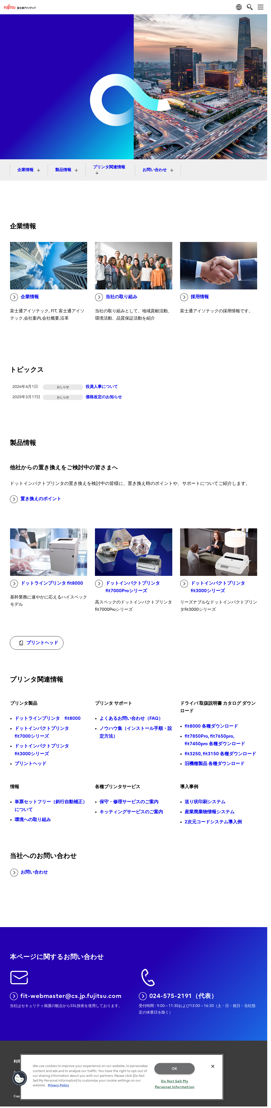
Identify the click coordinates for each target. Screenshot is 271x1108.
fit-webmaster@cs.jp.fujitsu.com (66, 996)
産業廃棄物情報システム (209, 812)
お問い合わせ (155, 170)
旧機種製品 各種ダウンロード (215, 763)
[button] (19, 1078)
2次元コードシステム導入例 (213, 822)
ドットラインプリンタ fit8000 (46, 584)
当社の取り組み (116, 297)
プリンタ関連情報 (109, 167)
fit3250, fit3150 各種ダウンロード (220, 754)
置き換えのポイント (35, 499)
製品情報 (63, 170)
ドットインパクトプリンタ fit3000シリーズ (212, 587)
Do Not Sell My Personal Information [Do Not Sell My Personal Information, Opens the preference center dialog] (174, 1084)
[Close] (212, 1066)
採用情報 (194, 297)
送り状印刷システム (205, 801)
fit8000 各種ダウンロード (211, 726)
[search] (250, 7)
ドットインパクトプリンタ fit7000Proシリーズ (127, 587)
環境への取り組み (33, 819)
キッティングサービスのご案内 (131, 812)
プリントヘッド (30, 763)
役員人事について (102, 386)
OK (175, 1069)
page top (259, 1043)
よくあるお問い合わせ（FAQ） (131, 718)
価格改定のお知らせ (104, 397)
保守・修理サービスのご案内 (128, 801)
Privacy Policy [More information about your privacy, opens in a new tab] (58, 1085)
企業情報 (26, 170)
